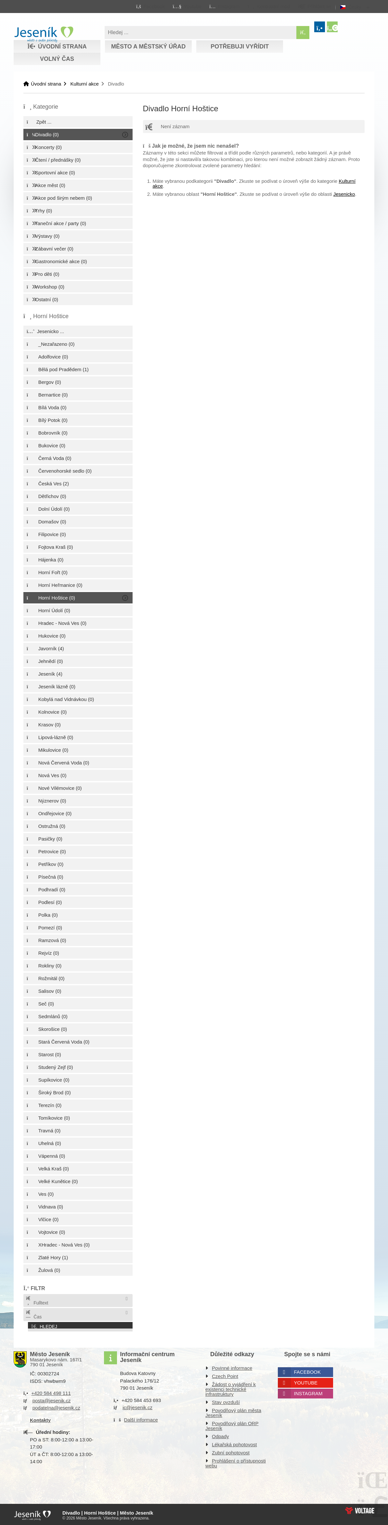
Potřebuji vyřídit (240, 46)
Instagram (308, 1392)
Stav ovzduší (226, 1401)
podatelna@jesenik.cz (56, 1406)
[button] (268, 6)
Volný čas (57, 59)
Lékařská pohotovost (234, 1443)
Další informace (141, 1418)
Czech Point (225, 1375)
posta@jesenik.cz (51, 1399)
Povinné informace (232, 1367)
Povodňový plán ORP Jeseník (231, 1424)
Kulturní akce (84, 83)
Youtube (306, 1381)
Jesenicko (344, 194)
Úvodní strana (44, 34)
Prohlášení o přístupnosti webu (235, 1462)
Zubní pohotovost (231, 1451)
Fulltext (36, 1300)
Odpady (220, 1435)
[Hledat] (302, 32)
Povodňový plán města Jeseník (233, 1411)
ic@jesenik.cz (137, 1406)
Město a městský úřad (148, 46)
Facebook (307, 1370)
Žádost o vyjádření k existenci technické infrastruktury (230, 1388)
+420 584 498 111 (51, 1392)
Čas (33, 1314)
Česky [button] (354, 7)
